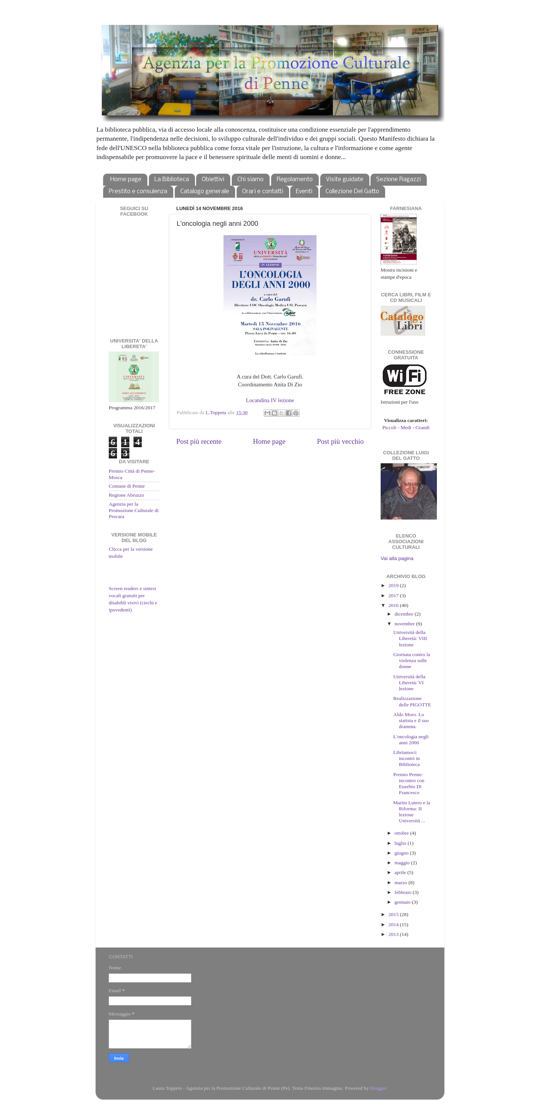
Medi (405, 427)
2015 (394, 914)
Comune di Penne (127, 486)
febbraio (403, 892)
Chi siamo (250, 179)
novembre (405, 623)
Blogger (378, 1088)
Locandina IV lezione (270, 400)
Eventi (304, 191)
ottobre (402, 833)
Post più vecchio (340, 441)
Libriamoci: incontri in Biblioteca (406, 758)
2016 (394, 605)
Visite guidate (344, 179)
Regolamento (295, 179)
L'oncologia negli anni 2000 (411, 739)
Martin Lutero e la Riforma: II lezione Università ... (411, 812)
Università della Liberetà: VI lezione (409, 682)
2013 (394, 934)
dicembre (404, 614)
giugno (402, 853)
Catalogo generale (204, 191)
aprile (400, 872)
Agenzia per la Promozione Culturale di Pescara (134, 510)
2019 (394, 585)
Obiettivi (213, 179)
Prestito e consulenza (138, 191)
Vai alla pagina (397, 558)
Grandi (423, 427)
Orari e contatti (262, 191)
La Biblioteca (171, 179)
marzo (401, 882)
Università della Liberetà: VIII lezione (410, 638)
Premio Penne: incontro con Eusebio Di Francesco (408, 784)
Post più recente (199, 441)
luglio (401, 843)
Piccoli (389, 427)
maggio (402, 862)
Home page (125, 179)
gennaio (403, 902)
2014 (394, 924)
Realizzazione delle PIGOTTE (412, 701)
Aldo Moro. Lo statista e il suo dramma (411, 720)
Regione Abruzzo (126, 495)
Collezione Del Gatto (352, 191)
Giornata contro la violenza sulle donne (411, 660)
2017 (394, 595)
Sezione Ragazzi (398, 179)
